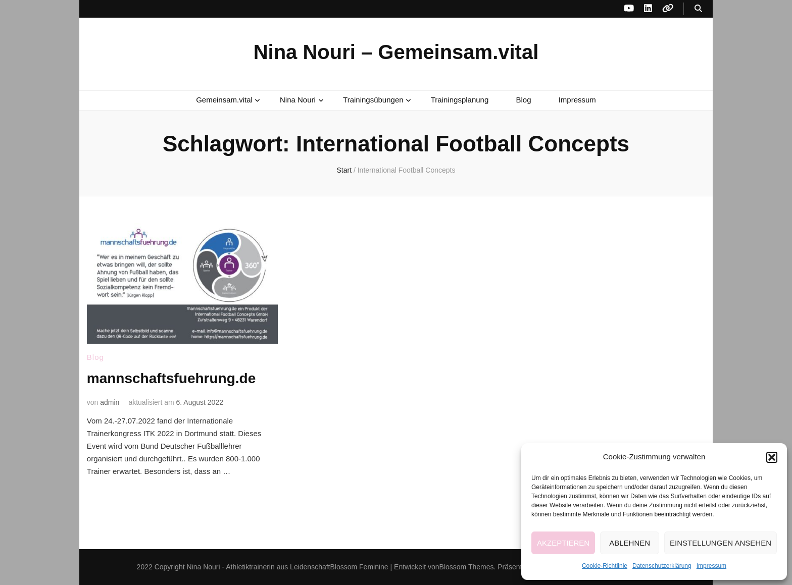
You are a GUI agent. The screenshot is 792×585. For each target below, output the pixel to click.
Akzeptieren (563, 543)
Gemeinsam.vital (224, 99)
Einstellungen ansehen (720, 543)
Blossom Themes (466, 567)
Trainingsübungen (373, 99)
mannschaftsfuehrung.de (171, 378)
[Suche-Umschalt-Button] (698, 9)
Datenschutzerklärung (661, 565)
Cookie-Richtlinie (604, 565)
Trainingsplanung (460, 99)
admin (109, 402)
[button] (772, 457)
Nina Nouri (298, 99)
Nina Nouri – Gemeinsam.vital (396, 52)
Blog (523, 99)
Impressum (711, 565)
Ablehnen (629, 543)
